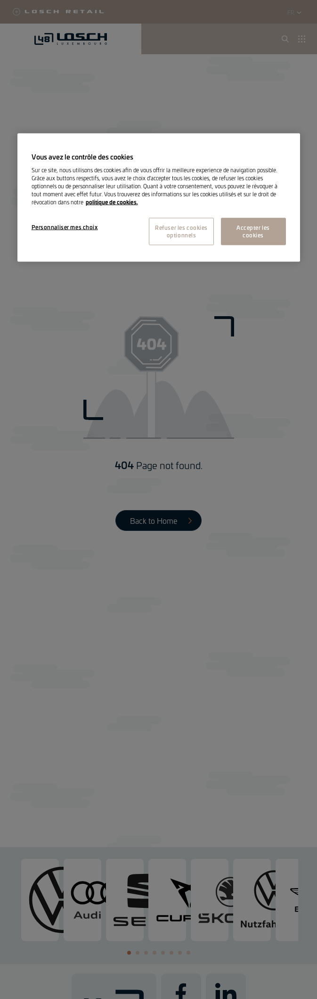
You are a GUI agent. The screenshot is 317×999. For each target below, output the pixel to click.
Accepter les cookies (253, 231)
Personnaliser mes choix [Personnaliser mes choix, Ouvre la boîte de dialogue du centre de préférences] (65, 227)
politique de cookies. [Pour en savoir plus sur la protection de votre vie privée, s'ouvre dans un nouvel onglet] (112, 202)
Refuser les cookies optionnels (181, 231)
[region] (158, 197)
